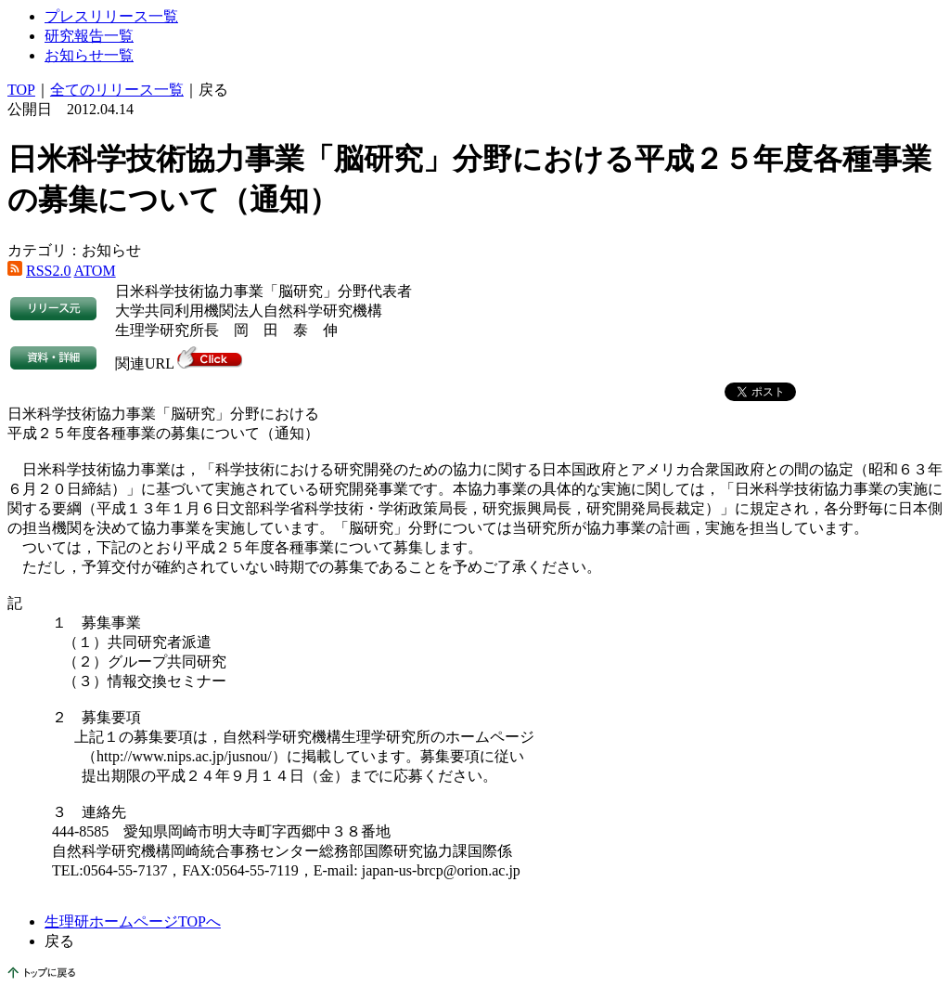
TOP (21, 89)
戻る (213, 89)
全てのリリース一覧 (117, 89)
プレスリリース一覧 (111, 16)
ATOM (95, 271)
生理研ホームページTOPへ (133, 921)
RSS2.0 (48, 271)
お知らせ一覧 (89, 55)
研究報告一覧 (89, 36)
